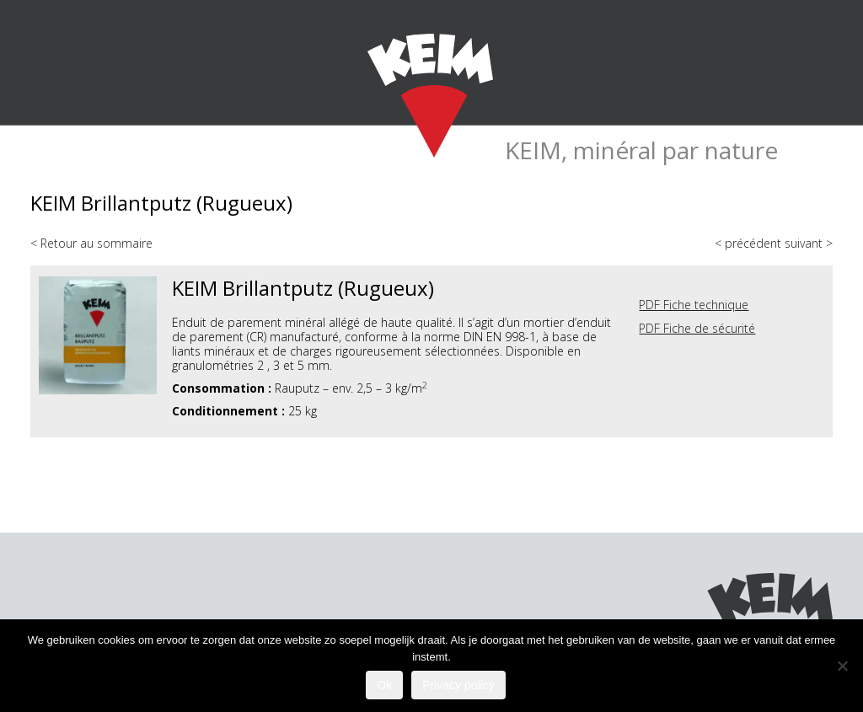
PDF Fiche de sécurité (697, 328)
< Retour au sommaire (91, 243)
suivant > (809, 243)
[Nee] (842, 665)
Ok (384, 685)
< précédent (750, 243)
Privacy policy (458, 685)
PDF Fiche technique (693, 305)
